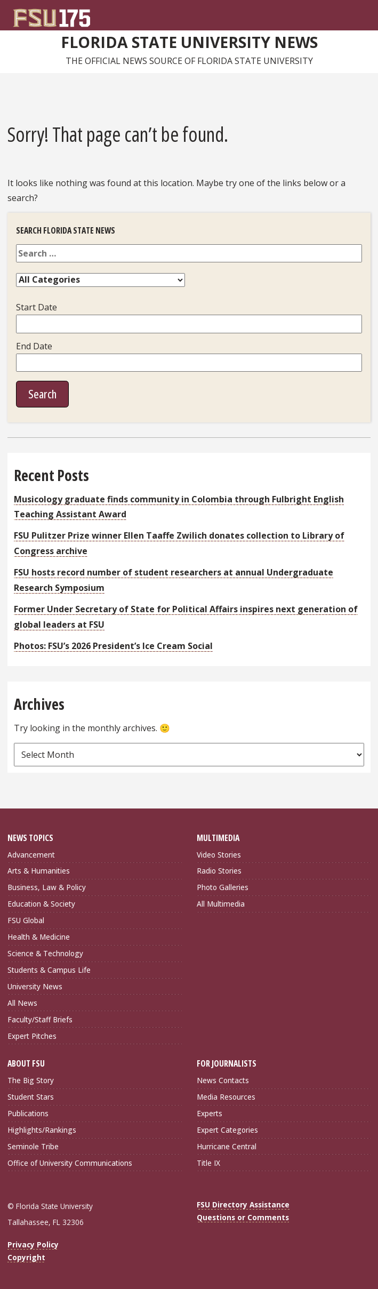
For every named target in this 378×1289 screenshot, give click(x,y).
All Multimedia (221, 904)
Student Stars (30, 1097)
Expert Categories (227, 1130)
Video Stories (219, 855)
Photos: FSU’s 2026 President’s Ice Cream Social (113, 646)
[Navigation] (365, 14)
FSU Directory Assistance (243, 1204)
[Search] (354, 14)
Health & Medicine (38, 937)
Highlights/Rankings (41, 1130)
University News (34, 986)
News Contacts (223, 1080)
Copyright (26, 1257)
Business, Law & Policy (46, 887)
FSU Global (25, 920)
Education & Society (41, 904)
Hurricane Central (226, 1146)
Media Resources (226, 1097)
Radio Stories (219, 871)
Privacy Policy (33, 1244)
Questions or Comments (243, 1217)
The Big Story (30, 1080)
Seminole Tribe (33, 1146)
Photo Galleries (222, 887)
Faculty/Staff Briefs (40, 1019)
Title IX (208, 1163)
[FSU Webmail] (343, 14)
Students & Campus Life (49, 970)
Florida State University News (189, 42)
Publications (28, 1113)
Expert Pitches (32, 1036)
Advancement (31, 855)
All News (22, 1003)
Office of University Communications (69, 1163)
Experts (209, 1113)
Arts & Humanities (38, 871)
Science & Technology (45, 953)
